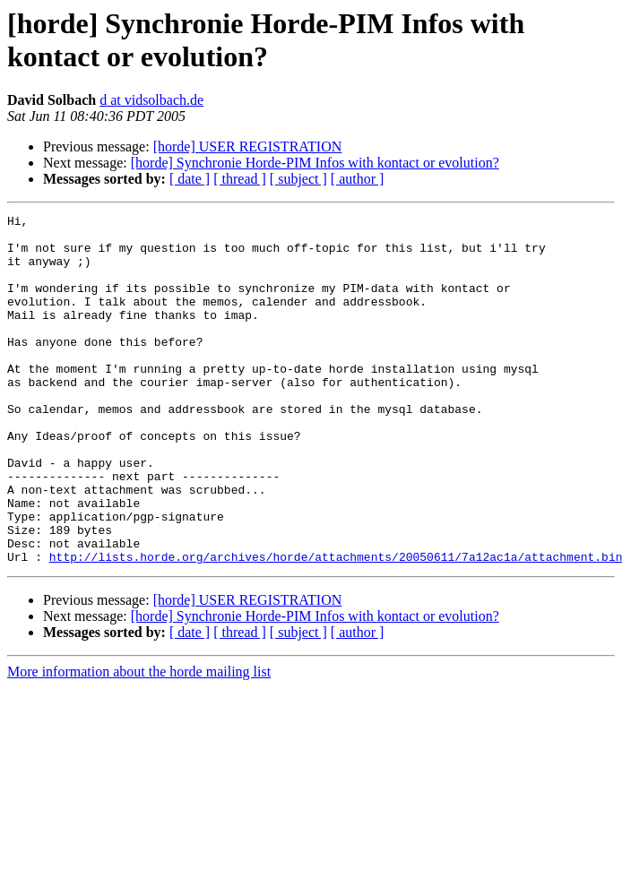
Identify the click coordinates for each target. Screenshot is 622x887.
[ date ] (189, 178)
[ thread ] (239, 178)
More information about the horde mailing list (139, 741)
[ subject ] (298, 178)
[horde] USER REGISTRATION (247, 146)
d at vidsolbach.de (151, 100)
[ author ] (357, 178)
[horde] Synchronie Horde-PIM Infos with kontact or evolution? (315, 162)
